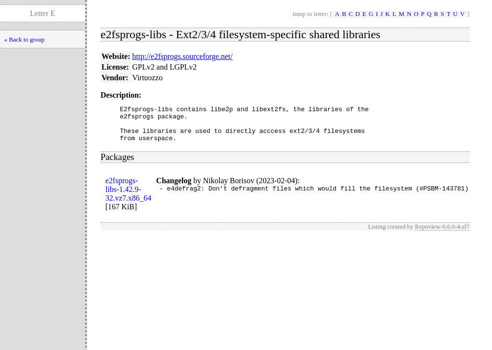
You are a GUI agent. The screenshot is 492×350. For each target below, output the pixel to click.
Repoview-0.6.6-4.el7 (442, 233)
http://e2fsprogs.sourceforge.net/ (182, 56)
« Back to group (24, 39)
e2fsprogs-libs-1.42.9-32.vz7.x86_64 (128, 196)
